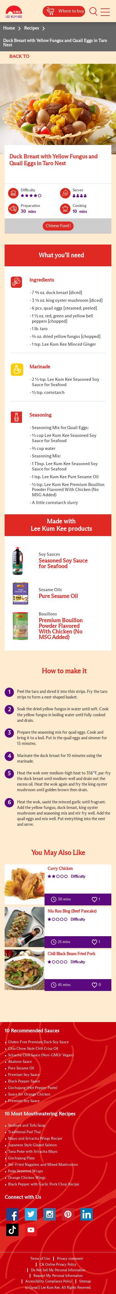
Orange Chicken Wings (26, 1178)
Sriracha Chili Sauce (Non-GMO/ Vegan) (41, 1055)
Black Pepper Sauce (24, 1081)
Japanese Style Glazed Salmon (32, 1145)
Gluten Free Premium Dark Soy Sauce (38, 1042)
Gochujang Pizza (21, 1158)
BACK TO (20, 56)
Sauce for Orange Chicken (29, 1094)
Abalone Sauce (20, 1062)
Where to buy (71, 11)
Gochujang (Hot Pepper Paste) (33, 1088)
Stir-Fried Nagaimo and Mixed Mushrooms (43, 1165)
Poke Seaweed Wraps (25, 1171)
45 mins (62, 985)
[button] (93, 11)
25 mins (62, 942)
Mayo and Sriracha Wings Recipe (35, 1139)
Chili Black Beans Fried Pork (71, 954)
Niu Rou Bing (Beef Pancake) (72, 911)
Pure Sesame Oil (21, 1068)
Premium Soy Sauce (24, 1075)
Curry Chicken (60, 869)
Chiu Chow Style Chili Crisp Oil (33, 1049)
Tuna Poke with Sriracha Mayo (33, 1152)
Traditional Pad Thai (24, 1132)
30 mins (62, 899)
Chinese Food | (58, 226)
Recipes (31, 28)
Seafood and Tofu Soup (26, 1126)
